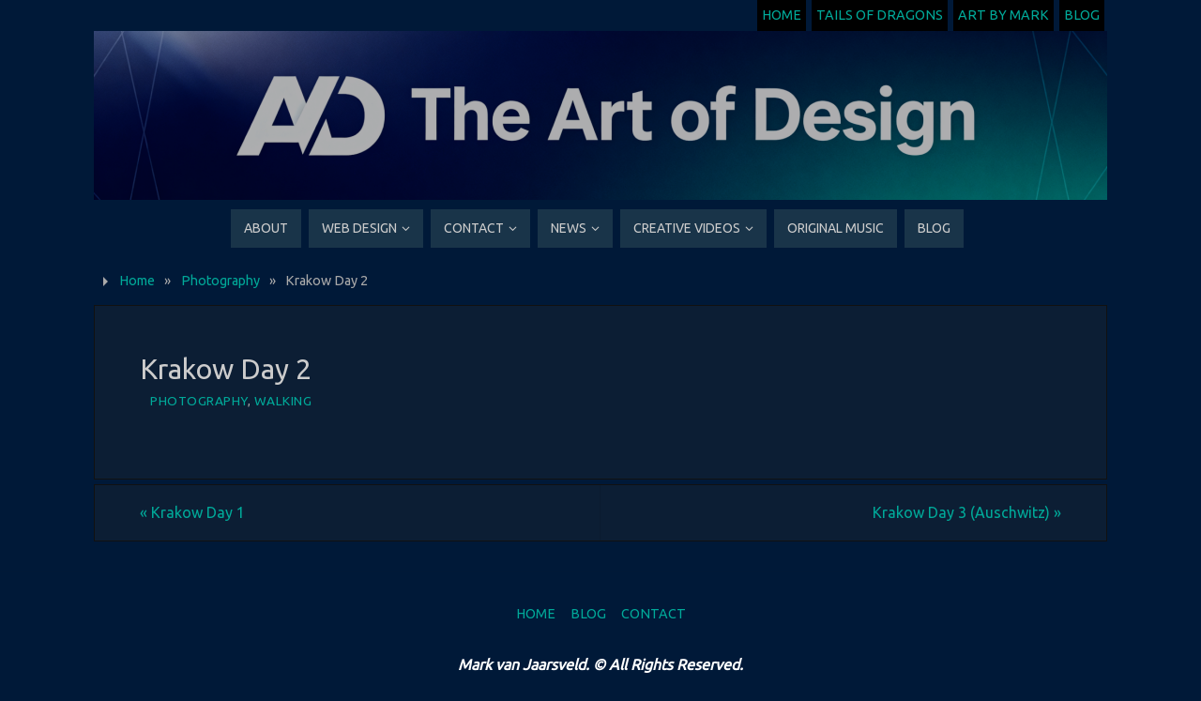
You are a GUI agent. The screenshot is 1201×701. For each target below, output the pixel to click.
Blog (1082, 15)
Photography (220, 280)
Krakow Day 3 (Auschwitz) (967, 512)
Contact (653, 613)
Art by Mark (1003, 15)
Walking (283, 400)
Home (781, 15)
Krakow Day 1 (192, 512)
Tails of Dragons (879, 15)
